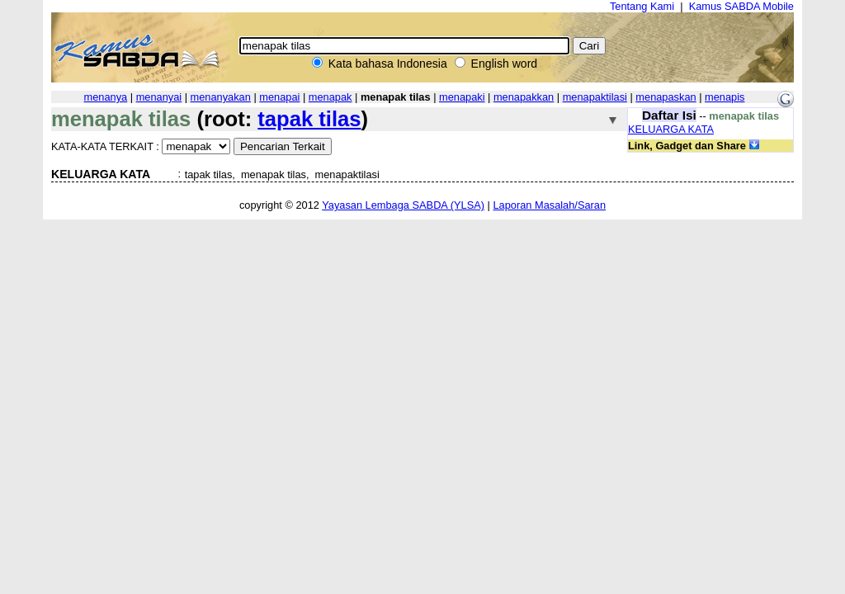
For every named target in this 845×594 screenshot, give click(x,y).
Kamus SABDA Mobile (741, 6)
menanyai (159, 97)
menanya (106, 97)
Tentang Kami (642, 6)
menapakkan (523, 97)
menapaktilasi (595, 97)
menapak (330, 97)
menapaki (462, 97)
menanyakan (221, 97)
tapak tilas (309, 118)
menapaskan (665, 97)
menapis (724, 97)
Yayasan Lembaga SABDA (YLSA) (403, 205)
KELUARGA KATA (671, 129)
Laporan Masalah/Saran (549, 205)
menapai (279, 97)
